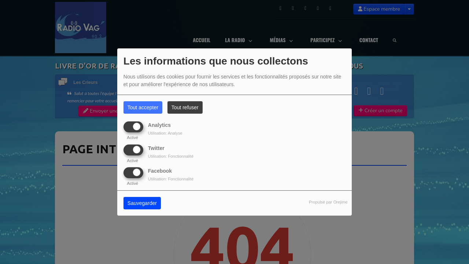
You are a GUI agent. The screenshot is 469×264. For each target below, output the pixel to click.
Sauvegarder (142, 203)
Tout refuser (185, 107)
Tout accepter (143, 107)
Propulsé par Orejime (328, 202)
